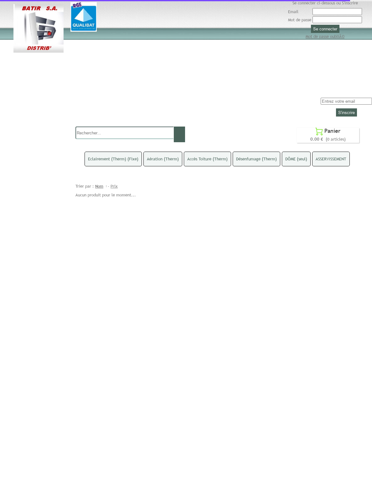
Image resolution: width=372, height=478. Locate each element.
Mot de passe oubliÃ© (325, 36)
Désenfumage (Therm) (256, 159)
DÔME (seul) (296, 159)
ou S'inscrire (347, 3)
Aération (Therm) (163, 159)
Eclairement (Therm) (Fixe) (113, 159)
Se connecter (325, 28)
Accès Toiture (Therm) (207, 159)
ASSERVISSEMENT (331, 159)
